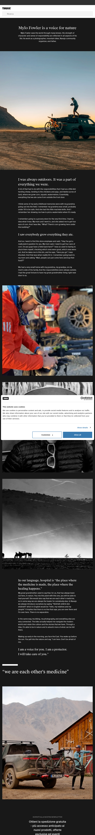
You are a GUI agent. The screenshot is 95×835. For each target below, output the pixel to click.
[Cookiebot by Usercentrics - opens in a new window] (82, 398)
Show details (82, 427)
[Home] (17, 8)
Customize (47, 435)
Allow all (77, 435)
